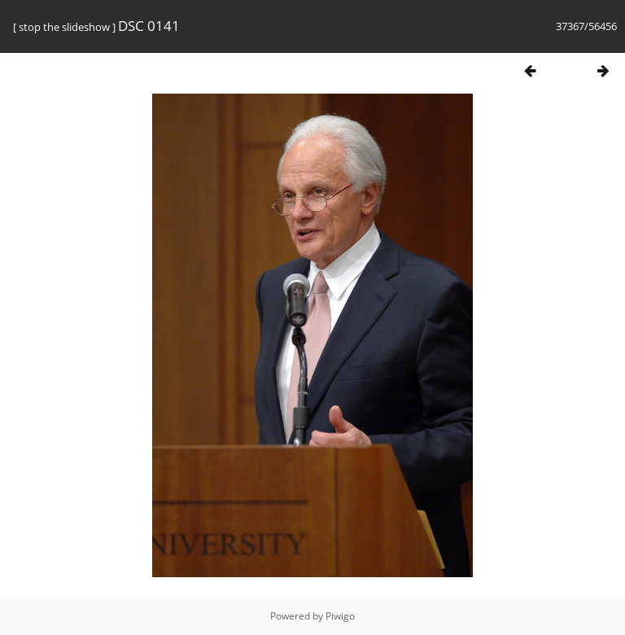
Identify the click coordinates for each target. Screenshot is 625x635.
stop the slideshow (64, 27)
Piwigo (340, 616)
